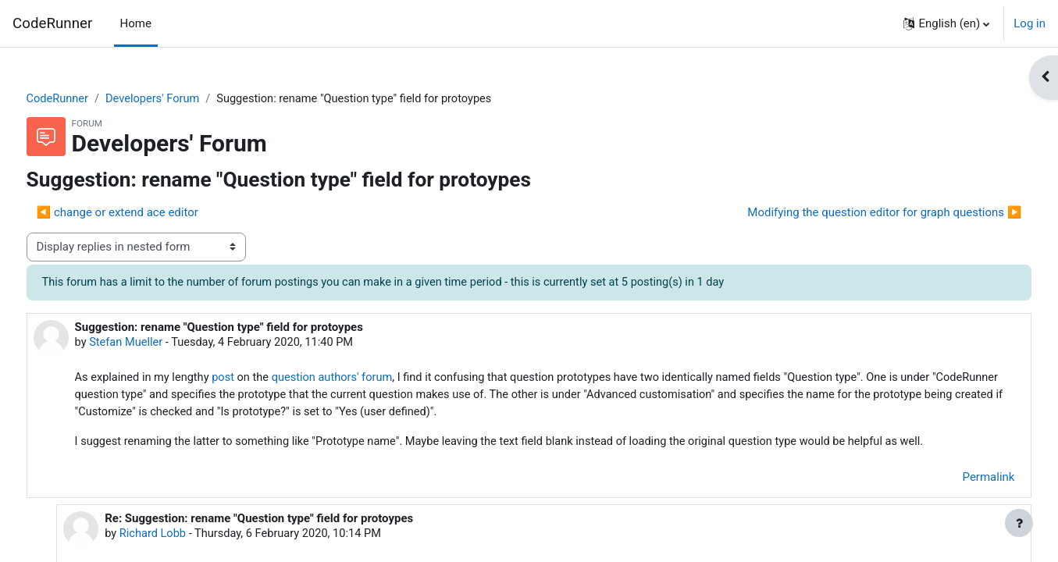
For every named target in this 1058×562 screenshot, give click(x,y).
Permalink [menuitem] (959, 481)
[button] (946, 23)
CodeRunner (52, 23)
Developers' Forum (185, 99)
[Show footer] (1019, 523)
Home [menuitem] (135, 23)
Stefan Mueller (156, 343)
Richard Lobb (182, 538)
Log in (1029, 23)
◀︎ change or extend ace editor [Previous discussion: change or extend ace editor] (146, 213)
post (257, 380)
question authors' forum (369, 380)
